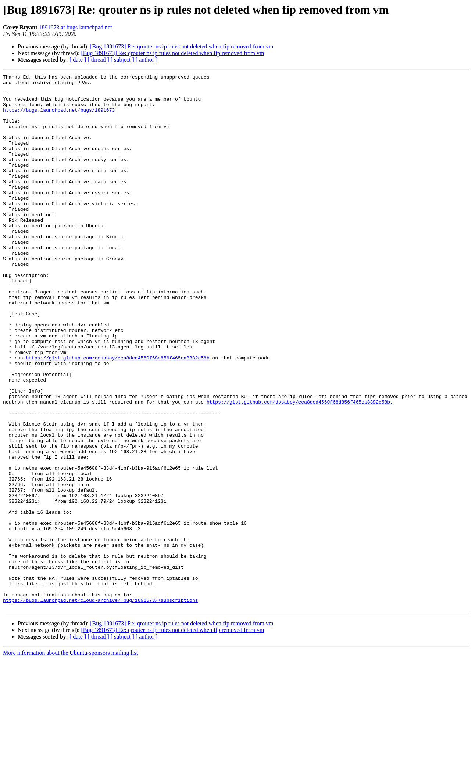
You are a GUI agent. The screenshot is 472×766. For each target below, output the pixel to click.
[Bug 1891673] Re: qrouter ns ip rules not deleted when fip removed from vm (181, 46)
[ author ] (147, 60)
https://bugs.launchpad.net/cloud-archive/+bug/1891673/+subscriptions (100, 705)
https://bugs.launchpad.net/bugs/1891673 (59, 117)
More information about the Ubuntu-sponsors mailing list (70, 759)
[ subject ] (122, 60)
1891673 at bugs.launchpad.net (75, 27)
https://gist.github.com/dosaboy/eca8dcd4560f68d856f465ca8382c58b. (300, 468)
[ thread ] (98, 60)
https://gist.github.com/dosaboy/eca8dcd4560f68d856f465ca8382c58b (117, 415)
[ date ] (77, 60)
